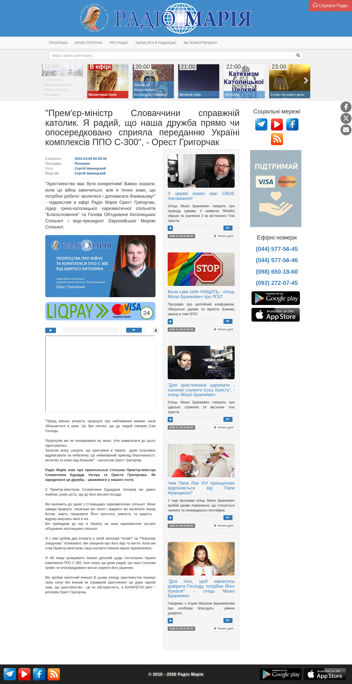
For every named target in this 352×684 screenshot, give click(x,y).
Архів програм (88, 43)
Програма (58, 43)
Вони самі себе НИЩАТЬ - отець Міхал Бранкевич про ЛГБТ (201, 294)
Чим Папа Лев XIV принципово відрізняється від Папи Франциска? (201, 488)
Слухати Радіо (330, 5)
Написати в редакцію (155, 43)
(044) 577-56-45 (277, 249)
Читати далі (223, 236)
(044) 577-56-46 (277, 260)
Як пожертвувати (200, 43)
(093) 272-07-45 (277, 283)
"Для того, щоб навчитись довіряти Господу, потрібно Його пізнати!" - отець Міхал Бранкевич (201, 588)
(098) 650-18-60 (277, 271)
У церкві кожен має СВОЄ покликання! (201, 196)
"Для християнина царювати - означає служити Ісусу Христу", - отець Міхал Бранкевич (201, 390)
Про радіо (119, 43)
